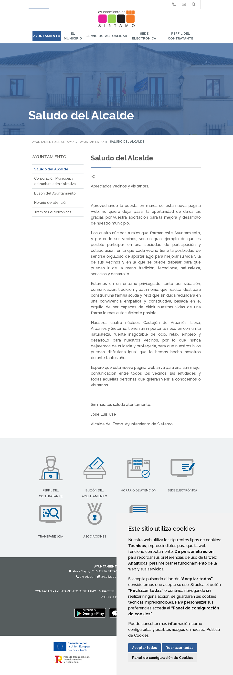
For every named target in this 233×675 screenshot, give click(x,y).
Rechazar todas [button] (179, 648)
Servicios (94, 36)
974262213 (85, 576)
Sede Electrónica (144, 35)
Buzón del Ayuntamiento (55, 193)
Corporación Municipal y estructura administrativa (55, 181)
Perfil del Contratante (180, 35)
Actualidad (116, 36)
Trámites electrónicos (52, 212)
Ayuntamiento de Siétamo (53, 142)
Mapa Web (106, 591)
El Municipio (73, 35)
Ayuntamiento (46, 36)
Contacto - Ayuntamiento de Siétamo (65, 591)
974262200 (106, 576)
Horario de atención (50, 202)
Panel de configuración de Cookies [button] (162, 658)
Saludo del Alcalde (51, 169)
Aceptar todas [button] (144, 648)
